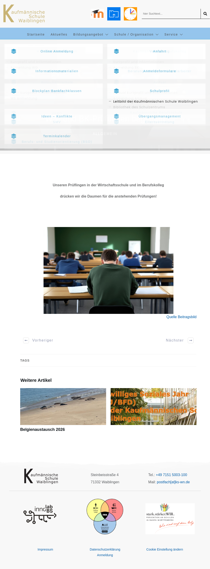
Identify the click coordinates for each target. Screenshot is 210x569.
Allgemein (105, 134)
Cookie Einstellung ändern (164, 549)
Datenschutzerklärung (105, 549)
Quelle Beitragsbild (181, 317)
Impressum (45, 549)
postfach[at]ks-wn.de (173, 482)
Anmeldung (105, 555)
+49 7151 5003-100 (171, 475)
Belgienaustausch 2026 (63, 412)
